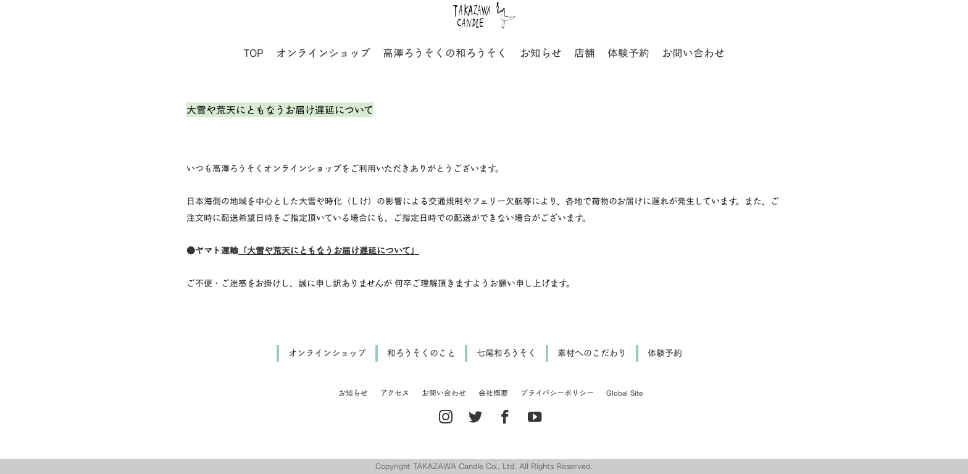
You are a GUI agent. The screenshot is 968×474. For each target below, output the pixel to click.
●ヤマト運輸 (212, 250)
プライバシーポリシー (557, 393)
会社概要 (493, 393)
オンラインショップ (323, 52)
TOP (254, 52)
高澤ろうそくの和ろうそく (445, 52)
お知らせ (541, 52)
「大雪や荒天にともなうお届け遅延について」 (328, 250)
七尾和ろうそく (506, 352)
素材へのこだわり (592, 352)
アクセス (394, 393)
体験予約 (628, 52)
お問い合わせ (693, 52)
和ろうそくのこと (421, 352)
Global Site (624, 393)
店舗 (584, 52)
